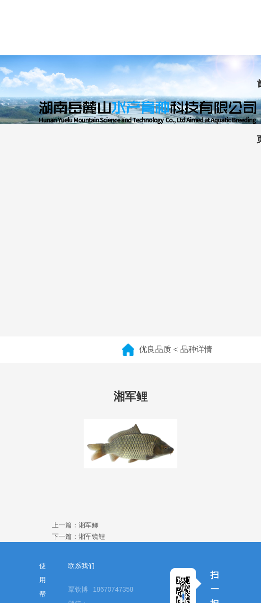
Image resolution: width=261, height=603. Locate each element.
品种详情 (196, 349)
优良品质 (155, 349)
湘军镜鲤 (91, 536)
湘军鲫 (88, 525)
